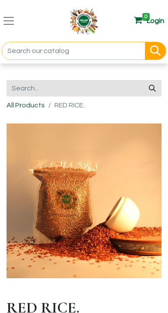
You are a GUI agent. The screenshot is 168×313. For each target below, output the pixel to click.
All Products (26, 105)
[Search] (155, 51)
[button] (155, 21)
